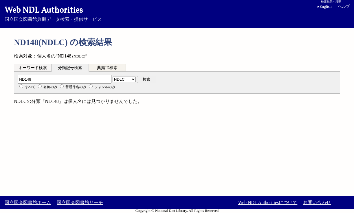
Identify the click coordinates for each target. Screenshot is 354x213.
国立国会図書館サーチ (80, 202)
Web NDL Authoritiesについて (267, 202)
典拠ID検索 (107, 68)
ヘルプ (344, 6)
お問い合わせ (317, 202)
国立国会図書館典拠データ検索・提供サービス (177, 13)
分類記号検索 (70, 68)
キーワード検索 (33, 68)
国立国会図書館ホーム (28, 202)
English (326, 6)
